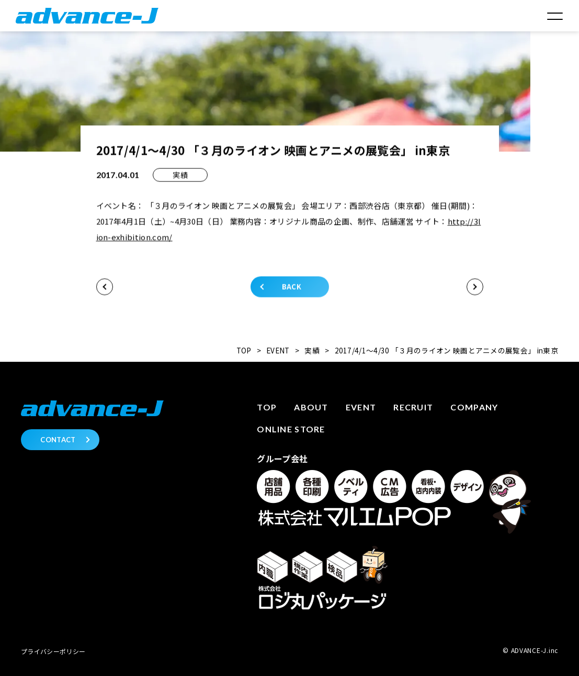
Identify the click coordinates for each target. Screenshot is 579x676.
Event (361, 407)
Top (267, 407)
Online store (291, 429)
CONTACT (57, 440)
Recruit (413, 407)
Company (474, 407)
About (311, 407)
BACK (291, 288)
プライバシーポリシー (53, 651)
